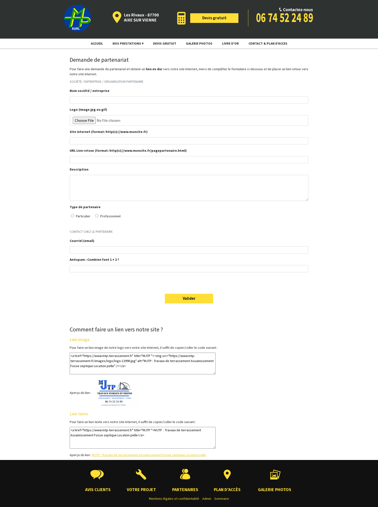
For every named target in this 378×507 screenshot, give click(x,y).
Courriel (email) (82, 241)
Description (79, 169)
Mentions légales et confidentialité (174, 498)
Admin (206, 498)
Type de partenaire (85, 207)
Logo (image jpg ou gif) (88, 109)
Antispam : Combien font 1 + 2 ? (94, 259)
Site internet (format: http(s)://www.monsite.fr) (109, 132)
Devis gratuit (214, 18)
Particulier (80, 216)
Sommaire (221, 498)
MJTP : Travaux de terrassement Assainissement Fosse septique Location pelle (149, 455)
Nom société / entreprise (89, 91)
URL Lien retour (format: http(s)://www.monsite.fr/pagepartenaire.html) (128, 150)
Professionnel (108, 216)
